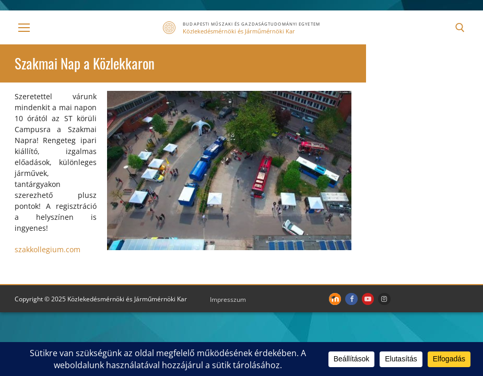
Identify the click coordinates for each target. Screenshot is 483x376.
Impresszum (228, 299)
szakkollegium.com (47, 249)
